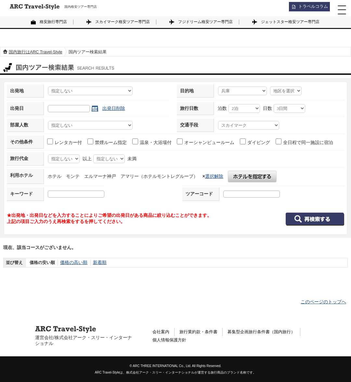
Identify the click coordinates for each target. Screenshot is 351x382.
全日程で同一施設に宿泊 (304, 141)
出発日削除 (113, 108)
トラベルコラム (311, 8)
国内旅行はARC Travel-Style (35, 51)
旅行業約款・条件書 (201, 332)
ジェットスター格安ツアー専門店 (290, 22)
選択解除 (214, 176)
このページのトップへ (323, 301)
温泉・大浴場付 (152, 141)
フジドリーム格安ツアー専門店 (205, 22)
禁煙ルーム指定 (107, 141)
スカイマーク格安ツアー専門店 (122, 22)
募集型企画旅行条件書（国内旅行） (268, 332)
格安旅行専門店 (53, 22)
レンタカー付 (65, 141)
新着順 (97, 262)
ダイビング (255, 141)
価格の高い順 (72, 262)
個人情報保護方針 (170, 341)
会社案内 (161, 332)
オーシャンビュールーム (205, 141)
